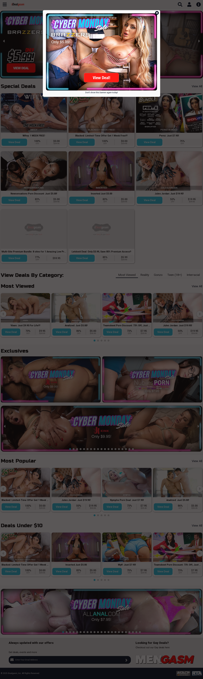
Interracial (193, 275)
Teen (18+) (174, 275)
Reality (144, 275)
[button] (79, 76)
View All (197, 86)
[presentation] (4, 41)
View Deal (14, 142)
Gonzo (158, 275)
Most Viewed (127, 275)
